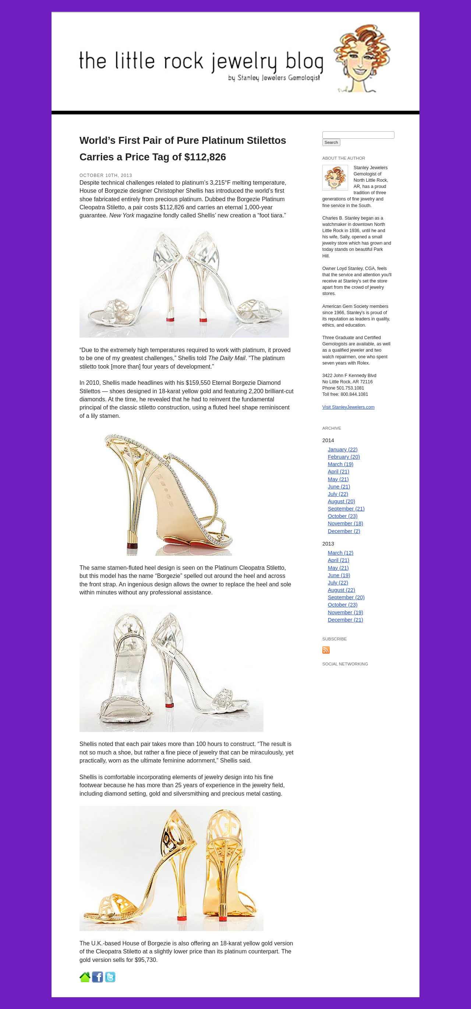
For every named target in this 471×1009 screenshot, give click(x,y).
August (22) (341, 590)
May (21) (338, 479)
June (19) (339, 575)
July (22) (338, 494)
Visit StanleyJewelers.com (348, 407)
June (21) (339, 487)
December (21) (345, 620)
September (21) (346, 509)
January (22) (343, 449)
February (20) (344, 457)
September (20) (346, 597)
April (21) (338, 472)
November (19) (345, 612)
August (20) (341, 501)
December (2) (344, 531)
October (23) (343, 516)
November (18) (345, 523)
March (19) (341, 464)
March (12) (341, 553)
